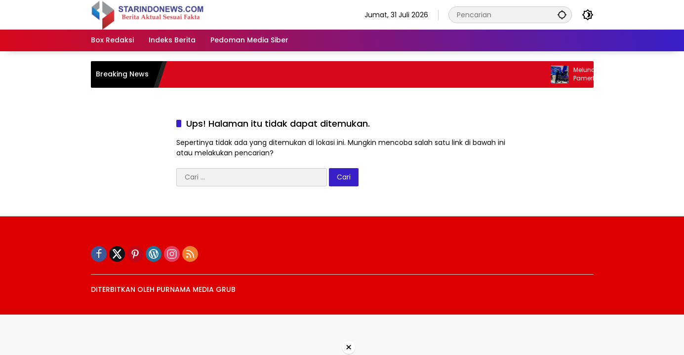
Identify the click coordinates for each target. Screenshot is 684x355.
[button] (562, 14)
